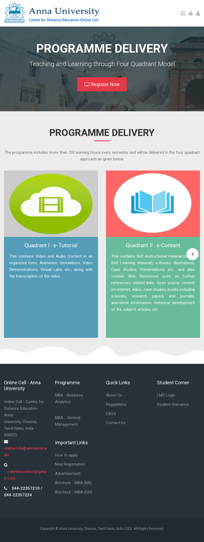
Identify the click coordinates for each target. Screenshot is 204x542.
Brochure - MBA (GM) (73, 492)
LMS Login (166, 395)
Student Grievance (173, 404)
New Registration (70, 464)
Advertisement (67, 473)
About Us (114, 395)
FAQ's (111, 413)
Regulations (116, 404)
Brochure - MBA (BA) (73, 482)
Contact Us (116, 422)
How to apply (66, 455)
